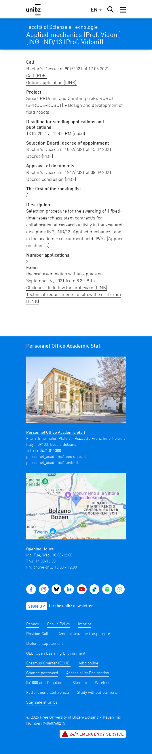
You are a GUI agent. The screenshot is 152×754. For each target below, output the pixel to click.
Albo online (88, 663)
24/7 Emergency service (93, 734)
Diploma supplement (44, 644)
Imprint (84, 624)
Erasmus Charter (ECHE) (48, 663)
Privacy (32, 624)
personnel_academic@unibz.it (52, 463)
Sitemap (80, 683)
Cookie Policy (58, 624)
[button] (123, 10)
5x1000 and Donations (45, 683)
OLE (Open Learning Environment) (56, 653)
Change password (42, 673)
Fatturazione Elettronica (47, 693)
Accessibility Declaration (87, 673)
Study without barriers (97, 693)
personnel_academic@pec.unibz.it (56, 457)
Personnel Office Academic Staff (55, 433)
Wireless (102, 683)
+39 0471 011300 (47, 451)
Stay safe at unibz (41, 702)
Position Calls (38, 634)
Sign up (36, 607)
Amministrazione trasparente (84, 634)
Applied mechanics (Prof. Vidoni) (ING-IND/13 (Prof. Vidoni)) (73, 39)
